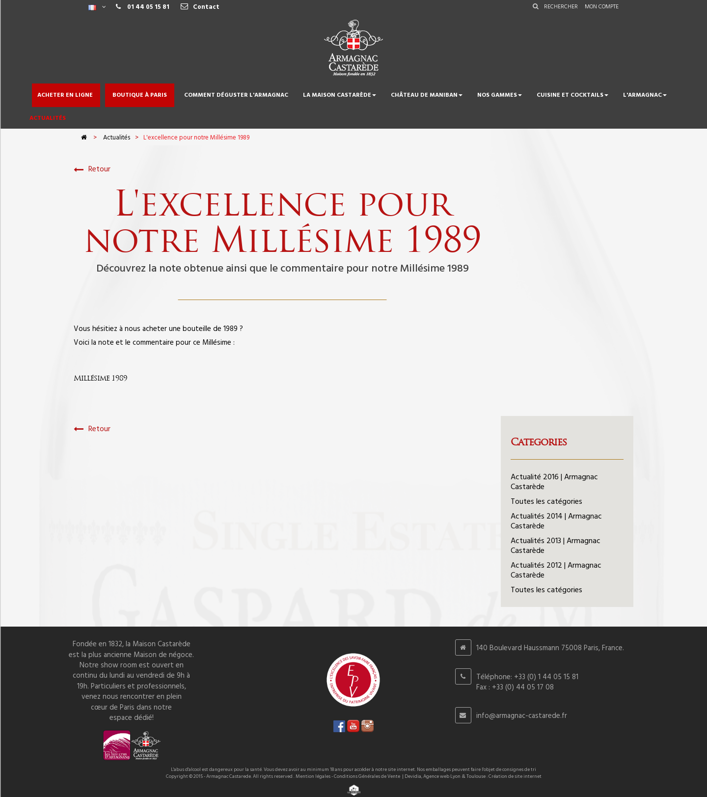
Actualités (116, 138)
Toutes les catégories (546, 501)
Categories (539, 442)
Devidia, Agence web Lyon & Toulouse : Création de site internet (473, 776)
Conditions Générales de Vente (367, 776)
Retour (92, 169)
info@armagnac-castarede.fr (521, 716)
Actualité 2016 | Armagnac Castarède (554, 482)
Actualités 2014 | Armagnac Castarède (556, 521)
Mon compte (602, 7)
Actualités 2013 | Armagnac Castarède (555, 546)
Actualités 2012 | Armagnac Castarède (556, 570)
